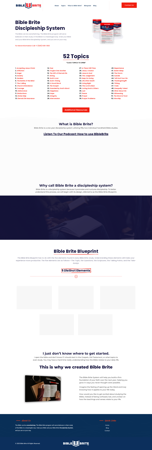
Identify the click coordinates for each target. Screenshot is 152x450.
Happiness (54, 91)
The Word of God (120, 96)
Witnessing (118, 93)
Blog (94, 6)
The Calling (21, 83)
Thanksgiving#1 (120, 81)
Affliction (20, 71)
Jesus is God (87, 73)
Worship (117, 98)
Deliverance (22, 91)
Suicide (117, 76)
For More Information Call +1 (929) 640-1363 (32, 46)
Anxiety (20, 76)
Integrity (53, 96)
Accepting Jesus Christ (26, 68)
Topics (63, 6)
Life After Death (88, 81)
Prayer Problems (88, 98)
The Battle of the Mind (25, 81)
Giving (52, 76)
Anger (19, 73)
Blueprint (87, 6)
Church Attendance (25, 86)
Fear (51, 68)
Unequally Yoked (120, 88)
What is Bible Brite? (75, 6)
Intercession (55, 98)
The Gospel (54, 86)
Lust (83, 91)
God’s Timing (55, 81)
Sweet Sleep (119, 71)
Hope (52, 93)
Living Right (86, 83)
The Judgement (88, 76)
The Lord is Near (88, 86)
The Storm (118, 73)
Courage (20, 88)
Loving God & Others (90, 88)
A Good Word (55, 83)
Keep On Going (87, 78)
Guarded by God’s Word (59, 88)
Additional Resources (76, 109)
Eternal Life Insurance (26, 98)
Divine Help (22, 96)
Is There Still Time (89, 68)
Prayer (84, 96)
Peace (84, 93)
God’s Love (54, 78)
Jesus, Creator (88, 71)
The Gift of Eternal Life (58, 73)
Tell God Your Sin (121, 78)
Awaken (20, 78)
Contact (107, 431)
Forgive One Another (58, 71)
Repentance (119, 68)
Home (57, 6)
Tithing (117, 83)
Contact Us (129, 5)
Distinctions (22, 93)
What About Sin (120, 91)
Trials (116, 86)
